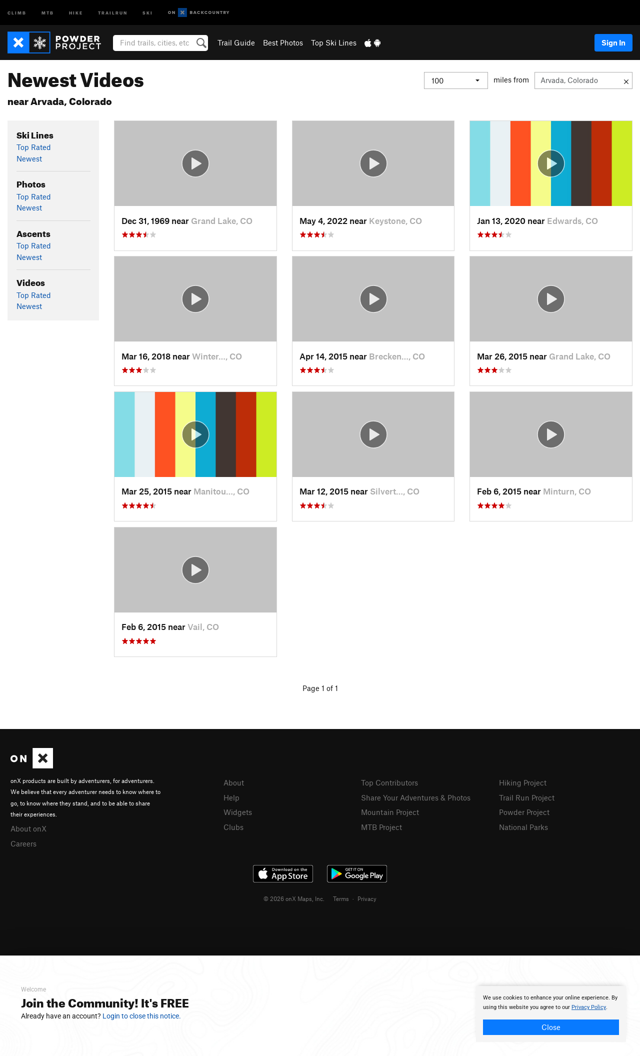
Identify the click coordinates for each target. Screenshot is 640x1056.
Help (232, 797)
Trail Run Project (526, 797)
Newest (29, 158)
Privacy (367, 898)
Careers (23, 843)
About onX (28, 828)
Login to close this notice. (141, 1016)
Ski (147, 12)
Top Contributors (389, 782)
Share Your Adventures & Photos (415, 797)
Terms (341, 898)
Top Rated (33, 147)
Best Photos (283, 42)
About (234, 782)
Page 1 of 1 (320, 688)
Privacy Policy (589, 1007)
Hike (76, 12)
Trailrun (113, 12)
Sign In (614, 42)
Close (551, 1027)
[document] (551, 1014)
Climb (17, 12)
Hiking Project (522, 782)
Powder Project (524, 812)
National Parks (523, 827)
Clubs (234, 827)
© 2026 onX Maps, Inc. (294, 898)
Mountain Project (390, 812)
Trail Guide (236, 42)
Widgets (238, 812)
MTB (48, 12)
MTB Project (381, 827)
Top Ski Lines (333, 42)
